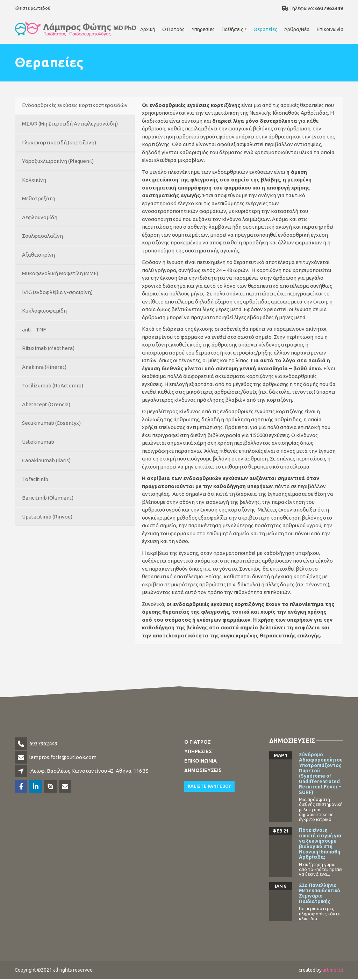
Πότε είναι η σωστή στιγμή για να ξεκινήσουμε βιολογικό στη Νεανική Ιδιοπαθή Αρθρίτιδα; (320, 843)
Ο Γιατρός (173, 29)
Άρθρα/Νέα (297, 29)
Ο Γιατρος (197, 742)
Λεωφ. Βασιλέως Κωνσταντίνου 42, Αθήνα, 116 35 (89, 771)
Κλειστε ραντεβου (209, 786)
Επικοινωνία (330, 29)
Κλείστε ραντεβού (32, 8)
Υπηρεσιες (198, 751)
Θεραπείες (265, 29)
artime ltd (333, 970)
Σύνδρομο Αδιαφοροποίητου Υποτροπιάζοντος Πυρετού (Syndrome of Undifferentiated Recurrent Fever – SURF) (321, 773)
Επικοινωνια (200, 761)
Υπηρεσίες (203, 29)
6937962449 (43, 743)
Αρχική (147, 29)
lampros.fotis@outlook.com (62, 757)
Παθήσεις (232, 29)
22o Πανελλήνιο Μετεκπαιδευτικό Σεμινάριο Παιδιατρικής (319, 893)
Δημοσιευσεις (203, 770)
